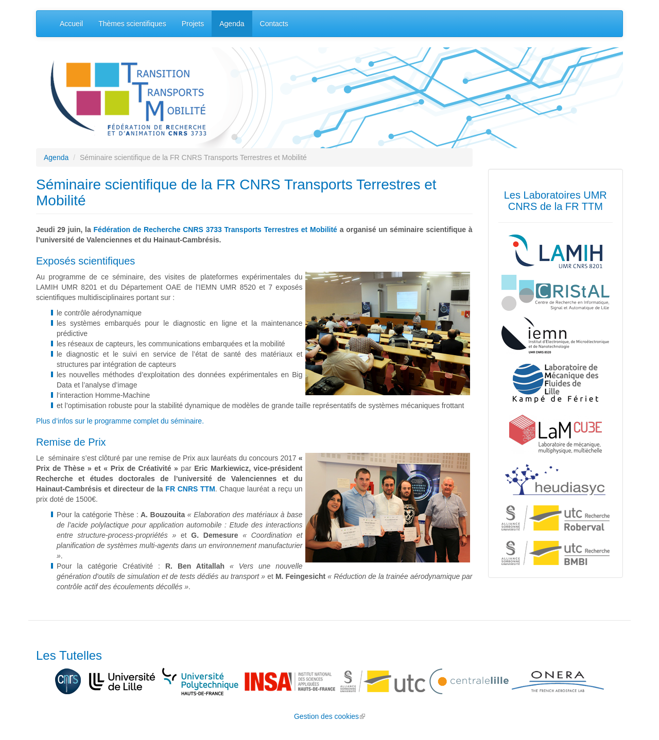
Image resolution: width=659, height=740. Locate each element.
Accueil (71, 24)
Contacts (274, 24)
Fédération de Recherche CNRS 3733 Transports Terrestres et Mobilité (215, 229)
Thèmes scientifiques (132, 24)
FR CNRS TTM (190, 489)
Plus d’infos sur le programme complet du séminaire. (120, 421)
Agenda (231, 24)
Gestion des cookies (329, 716)
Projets (193, 24)
